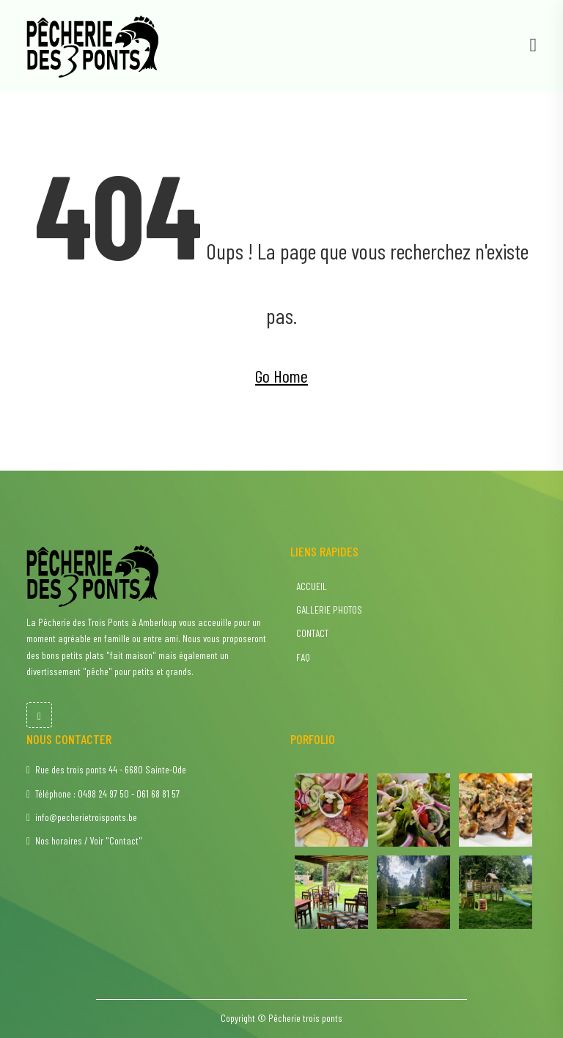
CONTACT (311, 633)
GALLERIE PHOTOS (328, 609)
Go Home (281, 375)
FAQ (302, 657)
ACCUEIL (310, 586)
